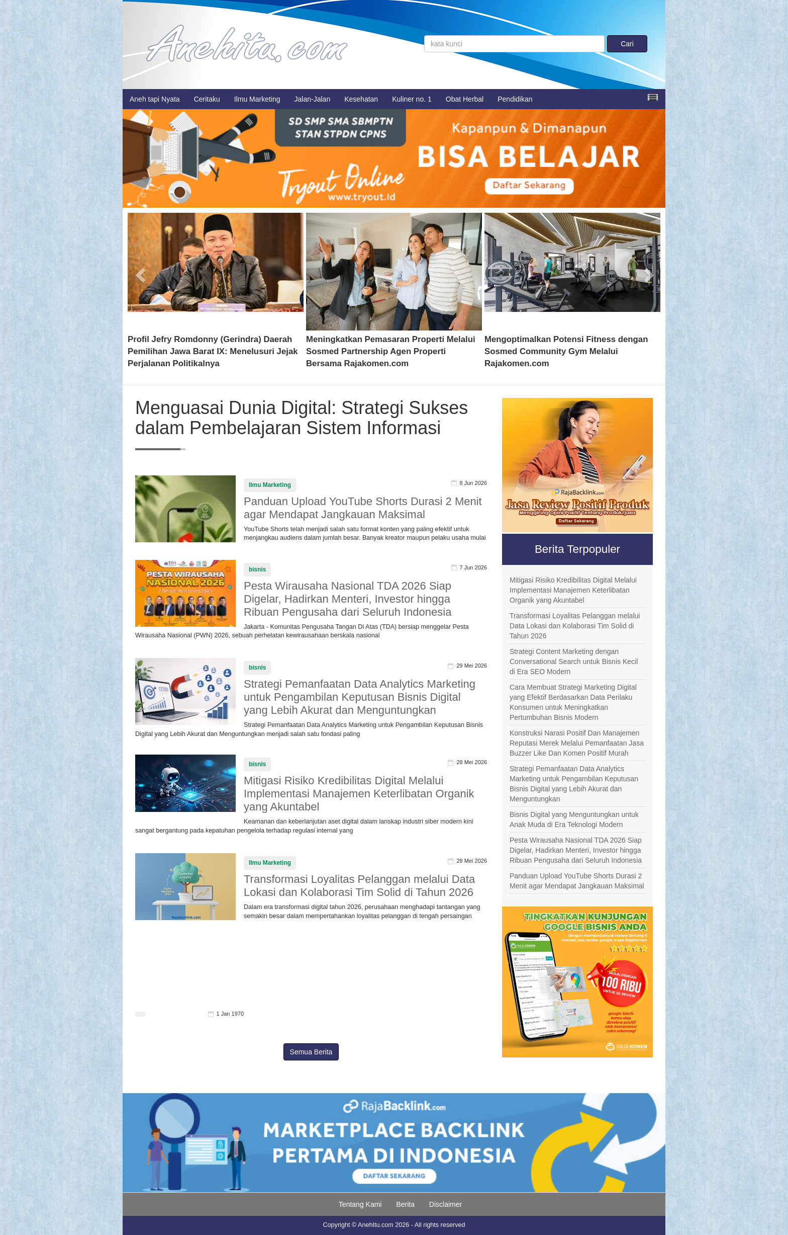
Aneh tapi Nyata (155, 99)
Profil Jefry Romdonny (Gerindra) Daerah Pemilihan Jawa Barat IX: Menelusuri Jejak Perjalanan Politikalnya (213, 351)
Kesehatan (361, 99)
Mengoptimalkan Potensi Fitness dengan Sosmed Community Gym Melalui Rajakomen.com (566, 351)
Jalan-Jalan (312, 99)
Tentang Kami (360, 1204)
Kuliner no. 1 (412, 99)
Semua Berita (311, 1052)
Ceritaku (207, 99)
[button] (141, 272)
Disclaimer (445, 1204)
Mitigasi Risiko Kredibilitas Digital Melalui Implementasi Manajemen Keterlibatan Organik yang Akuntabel (359, 793)
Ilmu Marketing (257, 99)
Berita (405, 1204)
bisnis (257, 569)
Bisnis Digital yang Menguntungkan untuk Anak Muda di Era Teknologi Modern (574, 819)
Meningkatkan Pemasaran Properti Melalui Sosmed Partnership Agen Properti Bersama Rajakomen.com (390, 351)
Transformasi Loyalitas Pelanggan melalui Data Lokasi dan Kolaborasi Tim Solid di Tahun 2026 (359, 885)
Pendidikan (515, 99)
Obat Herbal (464, 99)
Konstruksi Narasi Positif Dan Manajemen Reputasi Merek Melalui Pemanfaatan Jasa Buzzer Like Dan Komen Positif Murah (577, 743)
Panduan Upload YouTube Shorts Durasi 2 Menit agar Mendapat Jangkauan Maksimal (363, 508)
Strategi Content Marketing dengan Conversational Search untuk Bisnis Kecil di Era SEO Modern (574, 661)
